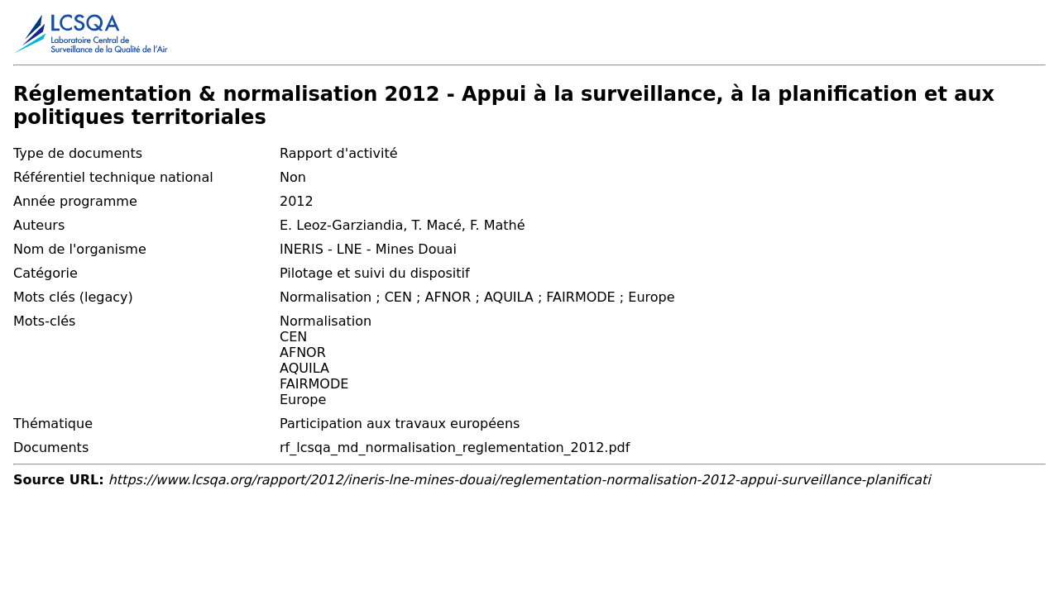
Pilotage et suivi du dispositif (375, 273)
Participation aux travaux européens (400, 423)
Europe (303, 399)
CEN (293, 337)
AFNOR (303, 352)
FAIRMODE (314, 384)
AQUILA (304, 368)
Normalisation (325, 321)
